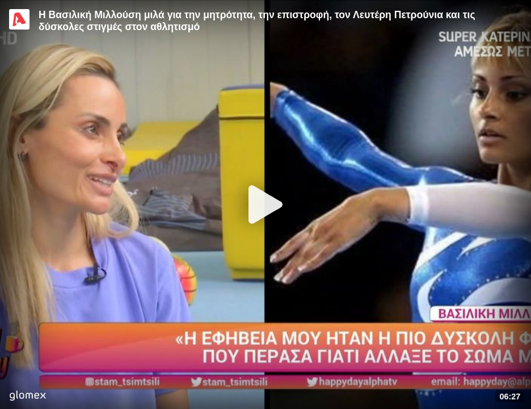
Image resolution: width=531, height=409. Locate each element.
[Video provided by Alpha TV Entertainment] (19, 19)
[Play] (265, 204)
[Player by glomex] (27, 396)
